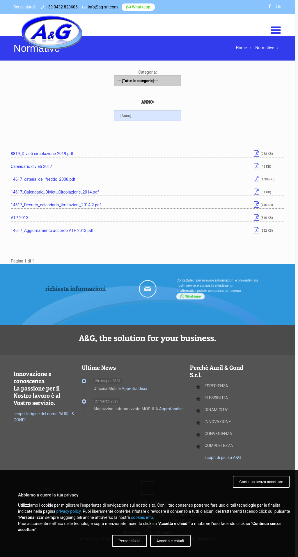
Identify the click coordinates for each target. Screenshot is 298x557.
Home (241, 47)
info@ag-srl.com (103, 7)
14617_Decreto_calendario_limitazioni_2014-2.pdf (56, 205)
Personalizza (129, 541)
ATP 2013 (19, 217)
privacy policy (68, 511)
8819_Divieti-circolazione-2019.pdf (42, 153)
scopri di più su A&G (223, 457)
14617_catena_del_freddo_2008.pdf (43, 179)
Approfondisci (134, 388)
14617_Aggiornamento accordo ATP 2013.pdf (52, 230)
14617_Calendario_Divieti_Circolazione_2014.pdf (55, 192)
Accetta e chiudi (170, 541)
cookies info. (142, 517)
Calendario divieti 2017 (31, 166)
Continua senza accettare (261, 482)
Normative (264, 47)
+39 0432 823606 (61, 7)
